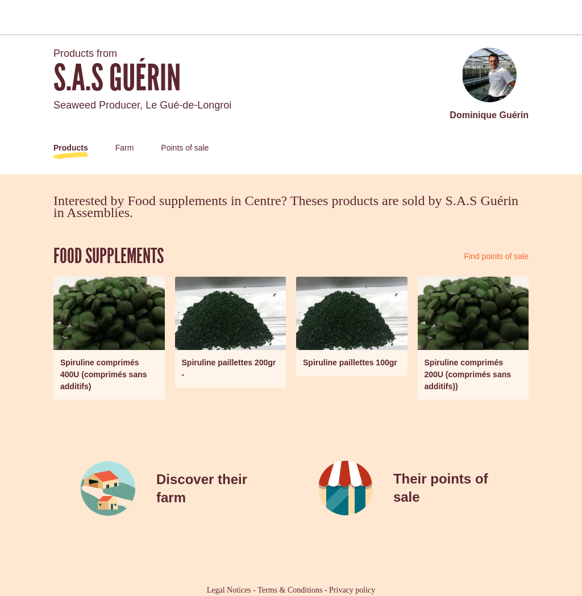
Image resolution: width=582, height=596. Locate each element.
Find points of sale (496, 256)
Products (70, 147)
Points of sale (185, 147)
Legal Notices (229, 590)
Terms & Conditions (289, 590)
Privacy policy (352, 590)
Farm (124, 147)
